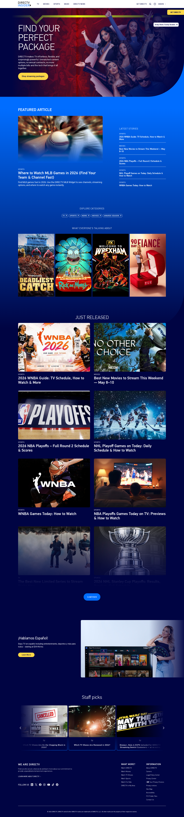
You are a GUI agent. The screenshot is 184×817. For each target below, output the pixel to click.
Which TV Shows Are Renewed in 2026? (92, 745)
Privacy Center (151, 779)
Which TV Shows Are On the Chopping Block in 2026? (44, 746)
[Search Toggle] (150, 4)
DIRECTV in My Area (128, 786)
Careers (149, 772)
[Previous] (22, 727)
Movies (46, 4)
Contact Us (150, 800)
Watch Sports (126, 779)
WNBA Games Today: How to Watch (135, 185)
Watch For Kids (126, 782)
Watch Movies (126, 772)
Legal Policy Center (153, 775)
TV (38, 4)
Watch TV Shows (127, 775)
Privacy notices (151, 786)
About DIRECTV (151, 768)
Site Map (149, 789)
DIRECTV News (79, 4)
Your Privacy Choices (156, 782)
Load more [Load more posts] (92, 597)
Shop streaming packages (33, 76)
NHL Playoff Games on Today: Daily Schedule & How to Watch (141, 174)
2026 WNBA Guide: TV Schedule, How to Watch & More (142, 138)
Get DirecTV (141, 4)
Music (66, 4)
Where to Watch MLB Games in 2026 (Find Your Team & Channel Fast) (57, 175)
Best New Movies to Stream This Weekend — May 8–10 (142, 150)
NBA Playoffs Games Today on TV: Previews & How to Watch (130, 516)
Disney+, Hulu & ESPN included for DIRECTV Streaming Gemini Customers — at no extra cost (140, 746)
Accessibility (150, 793)
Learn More (26, 655)
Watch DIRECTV (126, 768)
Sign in (162, 4)
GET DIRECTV (175, 12)
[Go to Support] (155, 4)
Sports (56, 4)
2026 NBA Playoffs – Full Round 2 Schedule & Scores (140, 162)
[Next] (161, 727)
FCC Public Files (151, 796)
